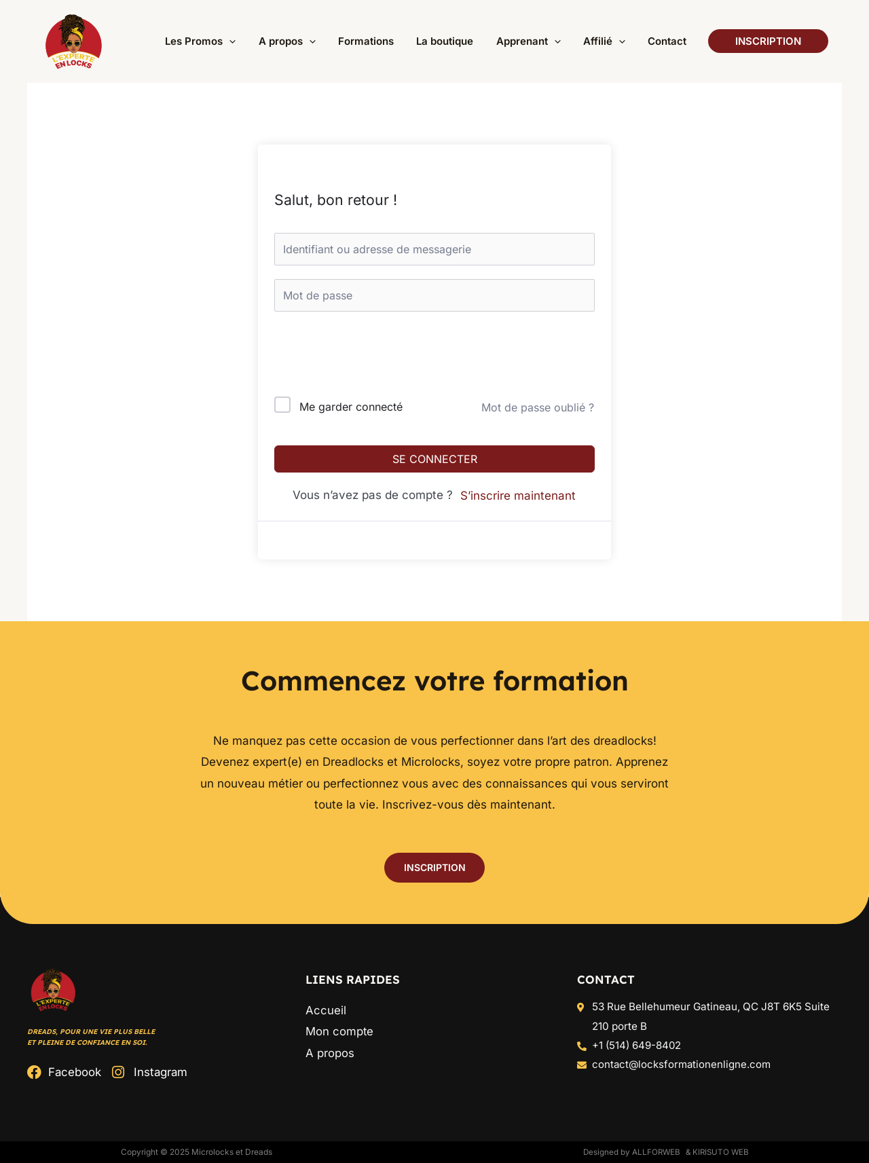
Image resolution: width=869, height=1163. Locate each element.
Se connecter (434, 459)
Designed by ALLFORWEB (628, 1152)
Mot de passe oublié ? (537, 407)
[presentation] (366, 356)
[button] (238, 41)
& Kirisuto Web (716, 1152)
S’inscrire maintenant (518, 495)
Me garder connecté (351, 406)
